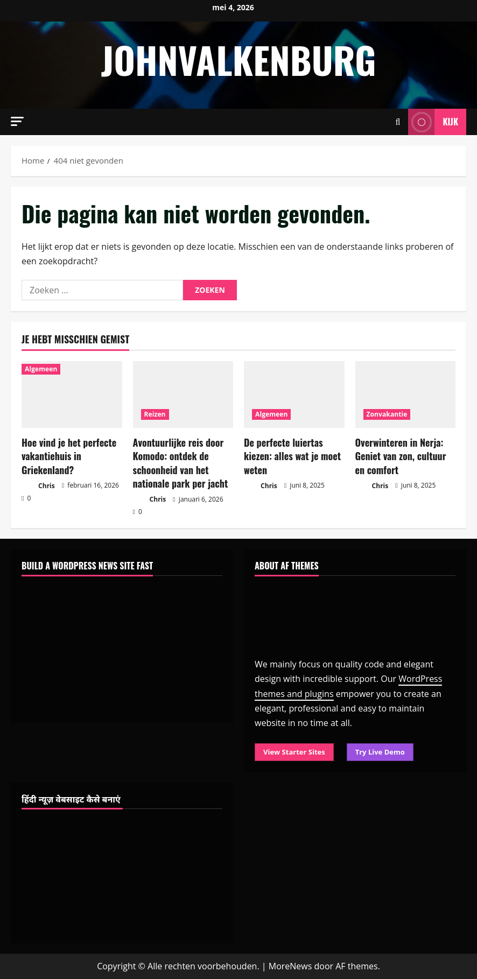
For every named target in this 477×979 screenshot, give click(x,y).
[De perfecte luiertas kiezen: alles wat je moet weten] (294, 394)
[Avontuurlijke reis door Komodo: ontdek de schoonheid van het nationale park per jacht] (183, 394)
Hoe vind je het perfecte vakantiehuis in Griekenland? (69, 455)
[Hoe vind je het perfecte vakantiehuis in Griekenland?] (72, 394)
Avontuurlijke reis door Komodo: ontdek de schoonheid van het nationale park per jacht (180, 462)
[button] (17, 121)
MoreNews (290, 966)
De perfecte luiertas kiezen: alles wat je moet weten (292, 455)
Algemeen (41, 369)
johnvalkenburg (238, 59)
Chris (38, 486)
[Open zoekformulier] (398, 121)
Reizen (155, 414)
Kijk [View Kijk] (433, 122)
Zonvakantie (387, 414)
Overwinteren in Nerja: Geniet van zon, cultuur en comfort (400, 455)
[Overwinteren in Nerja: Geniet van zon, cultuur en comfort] (405, 394)
